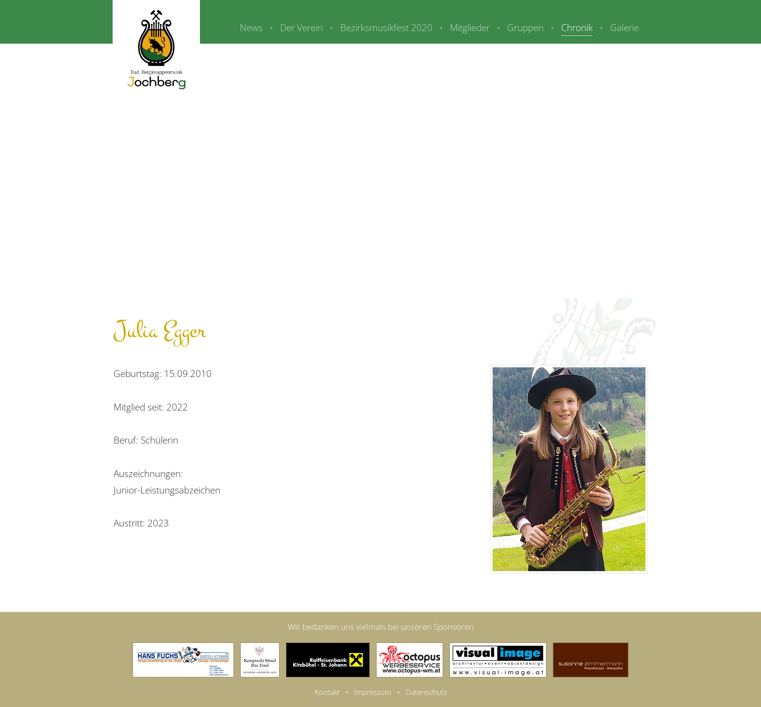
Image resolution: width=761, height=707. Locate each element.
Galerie (624, 27)
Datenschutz (426, 692)
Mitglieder (470, 27)
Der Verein (301, 27)
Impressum (372, 692)
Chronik (577, 27)
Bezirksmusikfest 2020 (386, 27)
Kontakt (327, 692)
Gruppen (525, 27)
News (251, 27)
